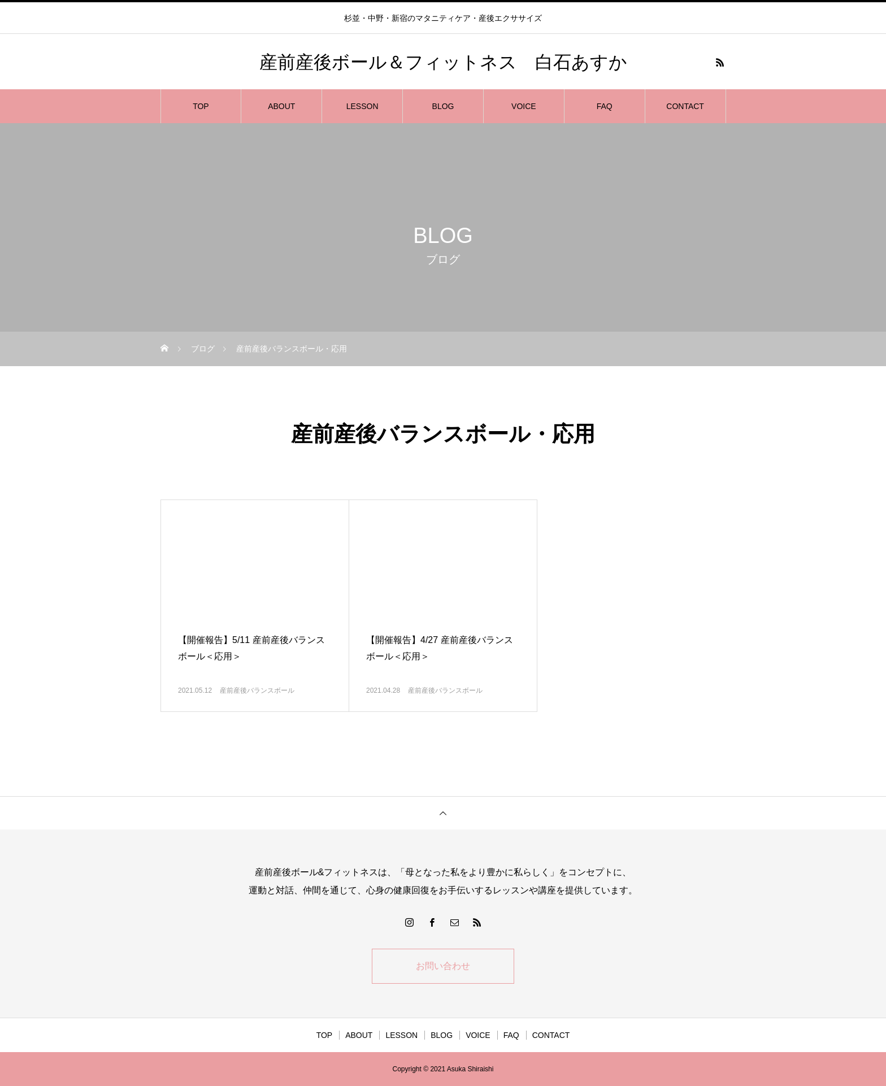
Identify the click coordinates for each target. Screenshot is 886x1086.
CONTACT (685, 106)
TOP (201, 106)
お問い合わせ (443, 966)
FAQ (605, 106)
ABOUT (281, 106)
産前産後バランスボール (257, 690)
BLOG (443, 106)
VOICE (523, 106)
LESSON (362, 106)
